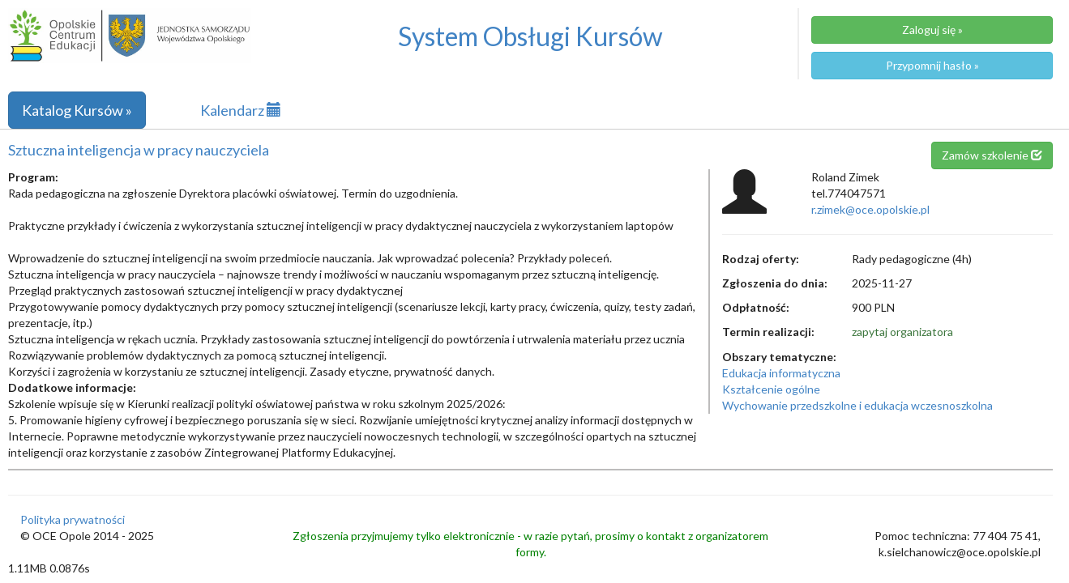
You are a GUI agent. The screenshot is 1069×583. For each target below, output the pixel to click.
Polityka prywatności (72, 519)
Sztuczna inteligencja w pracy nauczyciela (138, 150)
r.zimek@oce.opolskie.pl (870, 209)
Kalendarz (240, 110)
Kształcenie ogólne (771, 389)
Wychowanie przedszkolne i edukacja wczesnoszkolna (857, 405)
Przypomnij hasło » (932, 65)
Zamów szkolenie (992, 155)
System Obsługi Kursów (530, 36)
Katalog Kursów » (77, 110)
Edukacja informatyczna (781, 373)
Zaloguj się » (932, 29)
